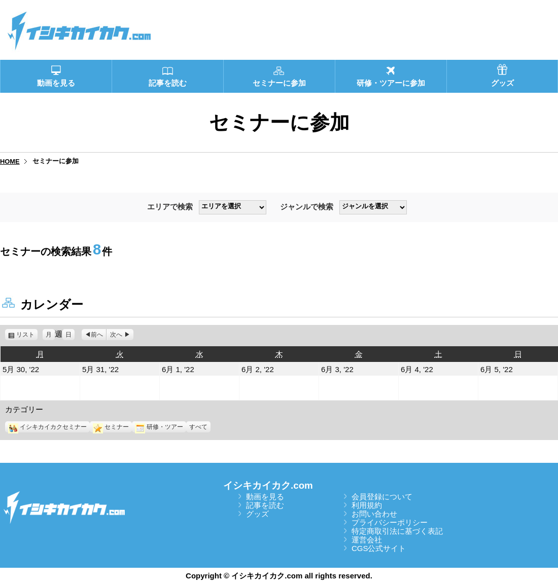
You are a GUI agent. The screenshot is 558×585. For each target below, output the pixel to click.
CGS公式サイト (379, 548)
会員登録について (382, 496)
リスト (27, 334)
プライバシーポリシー (390, 522)
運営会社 (367, 539)
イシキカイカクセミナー (47, 426)
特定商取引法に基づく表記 (397, 531)
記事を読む (265, 505)
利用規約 (367, 505)
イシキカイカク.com (268, 485)
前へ (97, 334)
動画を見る (265, 496)
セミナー (111, 426)
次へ (116, 334)
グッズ (257, 513)
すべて (198, 426)
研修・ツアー (159, 426)
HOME (10, 161)
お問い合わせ (374, 513)
